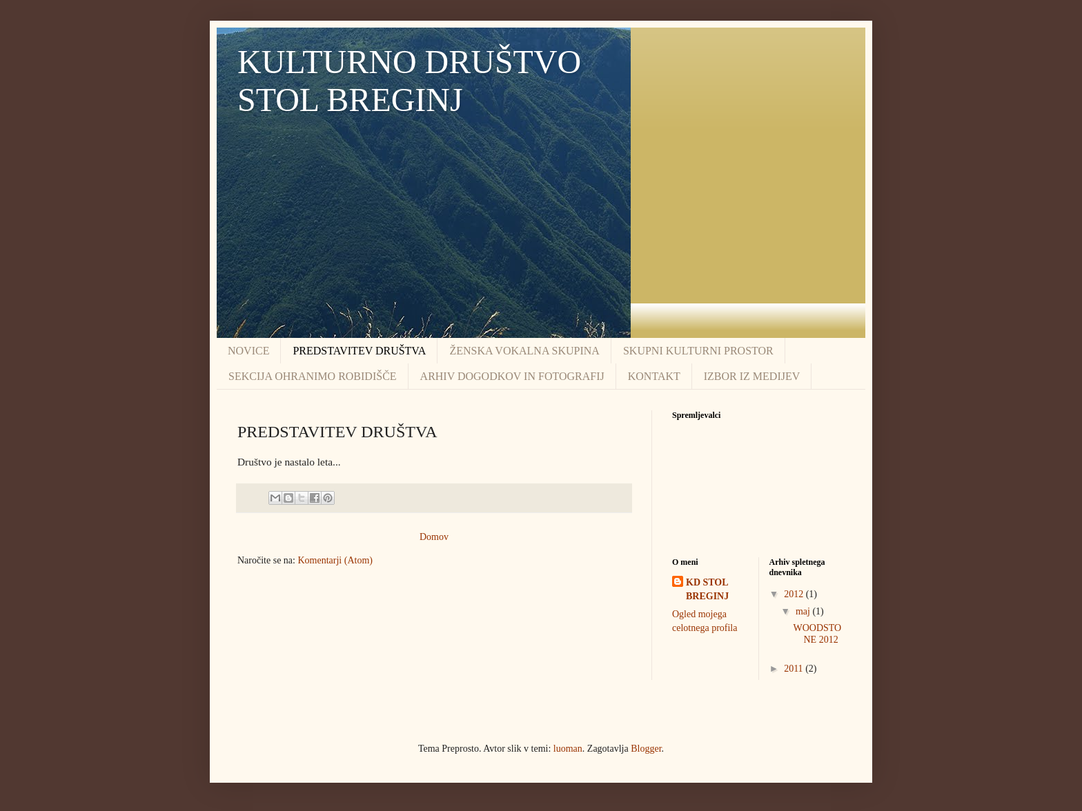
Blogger (646, 748)
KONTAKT (654, 376)
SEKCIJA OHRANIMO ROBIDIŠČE (312, 376)
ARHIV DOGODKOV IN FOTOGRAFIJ (512, 376)
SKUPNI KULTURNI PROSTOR (698, 351)
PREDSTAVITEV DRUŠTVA (359, 351)
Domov (434, 537)
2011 (794, 668)
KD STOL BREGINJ (707, 589)
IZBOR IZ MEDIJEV (752, 376)
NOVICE (248, 351)
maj (804, 611)
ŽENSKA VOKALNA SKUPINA (524, 351)
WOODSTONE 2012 (817, 634)
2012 (795, 594)
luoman (567, 748)
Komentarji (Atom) (334, 560)
